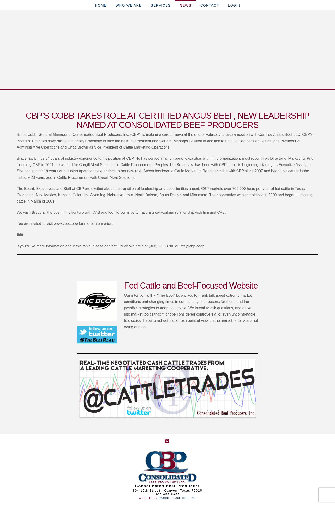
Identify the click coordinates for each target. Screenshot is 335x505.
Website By (149, 498)
